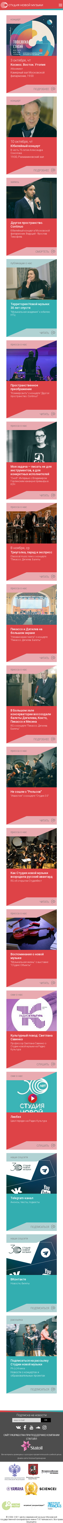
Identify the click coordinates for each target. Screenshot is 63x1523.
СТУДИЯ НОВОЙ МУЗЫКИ (25, 5)
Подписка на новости (31, 1415)
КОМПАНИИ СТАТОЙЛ (40, 1442)
